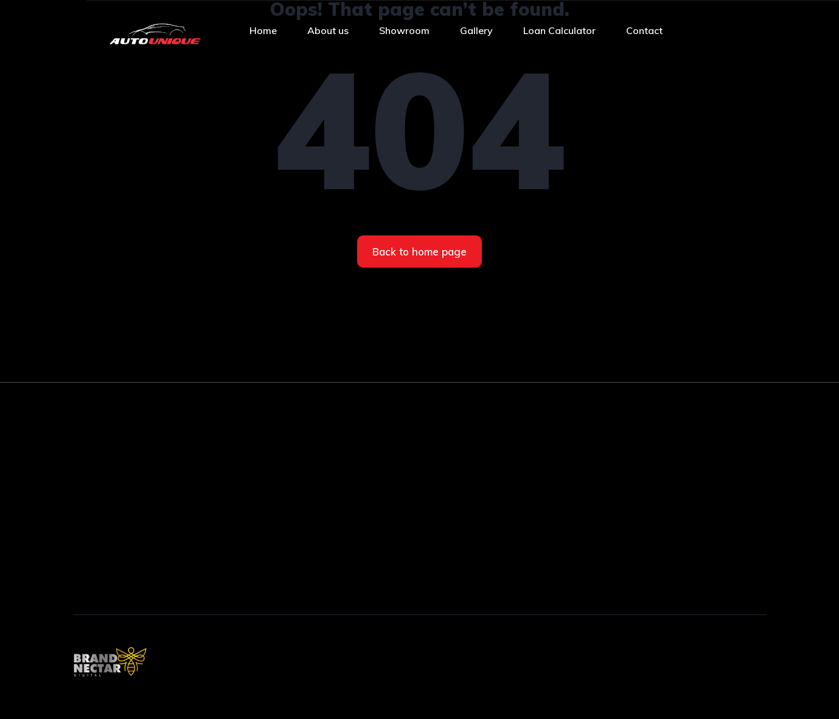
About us (328, 30)
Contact (644, 30)
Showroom (404, 30)
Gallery (476, 30)
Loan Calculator (559, 30)
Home (263, 30)
